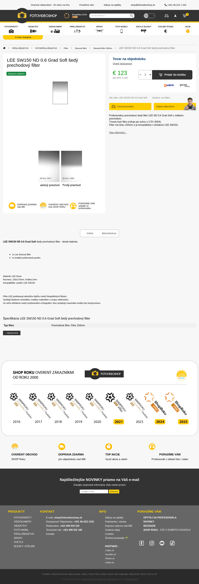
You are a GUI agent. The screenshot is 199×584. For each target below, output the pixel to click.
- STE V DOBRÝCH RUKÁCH (167, 530)
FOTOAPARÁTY (23, 517)
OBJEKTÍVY (20, 526)
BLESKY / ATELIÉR (24, 546)
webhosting (111, 579)
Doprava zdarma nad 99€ (118, 526)
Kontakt (50, 534)
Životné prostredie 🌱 (116, 538)
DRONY (18, 538)
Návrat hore (11, 333)
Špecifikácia (109, 233)
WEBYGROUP (132, 579)
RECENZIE (149, 526)
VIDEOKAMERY (23, 521)
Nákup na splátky (114, 517)
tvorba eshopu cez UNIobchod (94, 579)
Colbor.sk (109, 550)
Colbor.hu (109, 562)
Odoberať (114, 491)
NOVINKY (148, 521)
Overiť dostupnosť (122, 63)
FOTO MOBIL (21, 530)
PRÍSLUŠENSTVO (24, 534)
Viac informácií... (118, 132)
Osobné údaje (112, 530)
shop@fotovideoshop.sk (68, 517)
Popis (90, 233)
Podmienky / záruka (115, 521)
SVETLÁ (19, 542)
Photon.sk (109, 558)
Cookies (109, 534)
